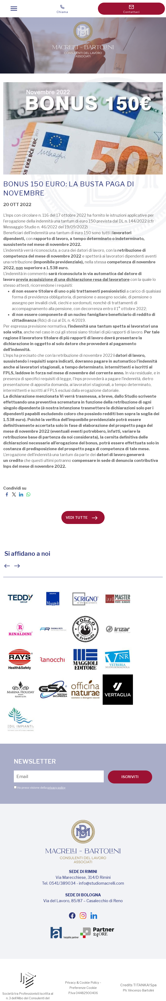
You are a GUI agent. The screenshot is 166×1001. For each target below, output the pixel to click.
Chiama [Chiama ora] (62, 9)
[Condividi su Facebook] (6, 494)
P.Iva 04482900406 (83, 993)
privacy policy (56, 787)
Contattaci (131, 9)
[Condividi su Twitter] (14, 494)
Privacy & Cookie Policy (82, 982)
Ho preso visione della (41, 787)
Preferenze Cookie (83, 988)
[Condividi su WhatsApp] (28, 494)
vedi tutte (81, 517)
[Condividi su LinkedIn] (21, 494)
